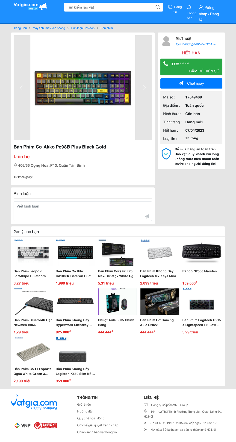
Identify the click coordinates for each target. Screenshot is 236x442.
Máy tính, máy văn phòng (49, 28)
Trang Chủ (20, 28)
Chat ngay (191, 83)
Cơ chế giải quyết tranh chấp (97, 425)
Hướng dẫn (85, 411)
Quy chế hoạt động (90, 418)
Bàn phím (106, 28)
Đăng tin (175, 7)
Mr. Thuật (183, 38)
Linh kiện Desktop (82, 28)
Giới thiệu (84, 404)
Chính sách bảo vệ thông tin (97, 432)
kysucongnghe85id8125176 (196, 44)
